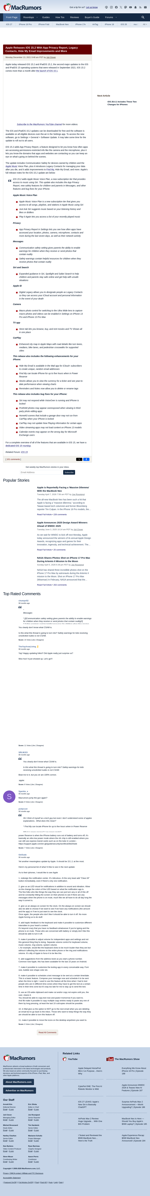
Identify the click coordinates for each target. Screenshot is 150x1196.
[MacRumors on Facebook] (116, 7)
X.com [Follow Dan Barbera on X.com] (11, 1150)
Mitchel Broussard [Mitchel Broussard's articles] (10, 1124)
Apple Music (11, 166)
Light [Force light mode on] (56, 1182)
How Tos (59, 17)
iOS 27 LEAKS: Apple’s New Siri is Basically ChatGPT (88, 1103)
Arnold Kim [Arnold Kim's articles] (7, 1103)
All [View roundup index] (145, 24)
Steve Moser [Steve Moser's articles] (8, 1155)
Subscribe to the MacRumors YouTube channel (39, 124)
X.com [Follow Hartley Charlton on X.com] (11, 1139)
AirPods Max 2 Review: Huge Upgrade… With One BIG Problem (90, 1120)
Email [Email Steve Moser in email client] (5, 1160)
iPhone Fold (43, 24)
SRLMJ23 (23, 754)
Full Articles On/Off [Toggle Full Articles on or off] (26, 1182)
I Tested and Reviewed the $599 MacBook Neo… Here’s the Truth (90, 1137)
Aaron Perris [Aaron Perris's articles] (33, 1155)
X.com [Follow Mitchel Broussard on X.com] (11, 1129)
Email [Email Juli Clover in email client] (5, 1119)
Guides (46, 17)
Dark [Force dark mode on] (61, 1182)
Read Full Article (44, 514)
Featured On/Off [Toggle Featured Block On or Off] (10, 1182)
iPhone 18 (109, 24)
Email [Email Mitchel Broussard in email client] (5, 1129)
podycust (23, 810)
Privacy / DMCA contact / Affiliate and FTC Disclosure (23, 1173)
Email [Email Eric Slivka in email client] (30, 1108)
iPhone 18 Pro (25, 24)
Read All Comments (47, 1034)
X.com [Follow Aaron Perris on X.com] (36, 1160)
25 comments (59, 550)
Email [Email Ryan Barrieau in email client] (30, 1150)
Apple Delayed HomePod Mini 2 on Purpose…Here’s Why (90, 1070)
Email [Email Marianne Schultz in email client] (30, 1139)
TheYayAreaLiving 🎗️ (29, 648)
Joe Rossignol (78, 494)
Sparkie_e (23, 793)
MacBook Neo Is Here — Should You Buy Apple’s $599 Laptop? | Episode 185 (134, 1120)
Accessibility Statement (12, 1178)
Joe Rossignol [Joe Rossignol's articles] (34, 1113)
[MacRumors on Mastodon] (125, 7)
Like (33, 641)
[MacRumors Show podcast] (106, 7)
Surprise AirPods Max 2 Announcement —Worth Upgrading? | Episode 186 (133, 1103)
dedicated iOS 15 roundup (18, 445)
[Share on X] (79, 459)
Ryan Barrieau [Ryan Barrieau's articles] (34, 1145)
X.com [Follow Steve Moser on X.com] (11, 1160)
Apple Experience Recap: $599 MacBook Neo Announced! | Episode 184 (133, 1137)
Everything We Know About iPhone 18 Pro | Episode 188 (134, 1070)
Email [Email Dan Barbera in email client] (5, 1150)
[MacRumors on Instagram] (111, 7)
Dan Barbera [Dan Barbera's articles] (8, 1145)
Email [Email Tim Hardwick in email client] (30, 1129)
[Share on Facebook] (86, 459)
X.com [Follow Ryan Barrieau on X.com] (36, 1150)
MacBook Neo (62, 24)
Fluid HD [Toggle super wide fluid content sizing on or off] (43, 1182)
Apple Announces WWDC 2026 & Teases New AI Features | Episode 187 (133, 1086)
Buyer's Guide (92, 17)
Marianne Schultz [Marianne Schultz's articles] (35, 1134)
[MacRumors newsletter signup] (145, 7)
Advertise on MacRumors (20, 1089)
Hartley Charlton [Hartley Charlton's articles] (9, 1134)
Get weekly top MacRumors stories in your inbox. (47, 467)
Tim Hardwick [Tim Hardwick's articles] (33, 1124)
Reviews (74, 17)
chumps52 (23, 602)
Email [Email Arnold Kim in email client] (5, 1108)
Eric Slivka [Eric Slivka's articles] (32, 1103)
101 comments (13, 459)
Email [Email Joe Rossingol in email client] (30, 1119)
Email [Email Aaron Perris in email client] (30, 1160)
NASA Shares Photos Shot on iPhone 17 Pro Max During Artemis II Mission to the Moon (62, 561)
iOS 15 (24, 452)
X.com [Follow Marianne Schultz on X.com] (36, 1139)
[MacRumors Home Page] (22, 7)
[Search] (144, 17)
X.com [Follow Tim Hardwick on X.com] (36, 1129)
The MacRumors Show (127, 1057)
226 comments (60, 514)
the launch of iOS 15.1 (47, 71)
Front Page (11, 17)
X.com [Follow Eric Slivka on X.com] (36, 1108)
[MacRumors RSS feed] (140, 7)
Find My (50, 169)
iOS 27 (9, 24)
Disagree (39, 641)
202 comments (60, 588)
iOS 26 (124, 24)
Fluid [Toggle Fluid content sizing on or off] (37, 1182)
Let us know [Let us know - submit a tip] (92, 7)
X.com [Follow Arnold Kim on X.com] (11, 1108)
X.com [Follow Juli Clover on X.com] (11, 1119)
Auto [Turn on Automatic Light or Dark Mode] (51, 1182)
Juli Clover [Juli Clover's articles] (7, 1113)
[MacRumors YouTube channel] (130, 7)
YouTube (73, 1057)
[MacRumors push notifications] (135, 7)
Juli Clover (51, 57)
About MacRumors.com (19, 1081)
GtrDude (23, 856)
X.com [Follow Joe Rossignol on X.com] (36, 1119)
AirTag (95, 24)
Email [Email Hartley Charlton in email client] (5, 1139)
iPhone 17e (80, 24)
